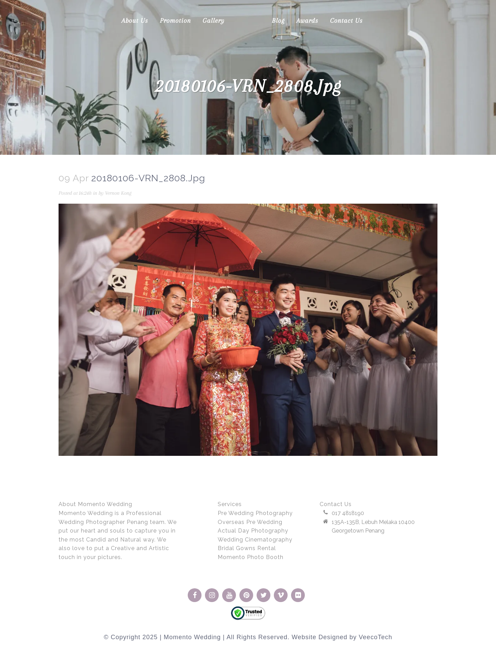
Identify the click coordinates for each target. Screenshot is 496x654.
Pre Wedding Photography (255, 513)
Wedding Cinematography (255, 539)
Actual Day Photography (253, 530)
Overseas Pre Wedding (250, 522)
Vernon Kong (128, 193)
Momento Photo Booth (250, 557)
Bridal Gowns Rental (247, 548)
